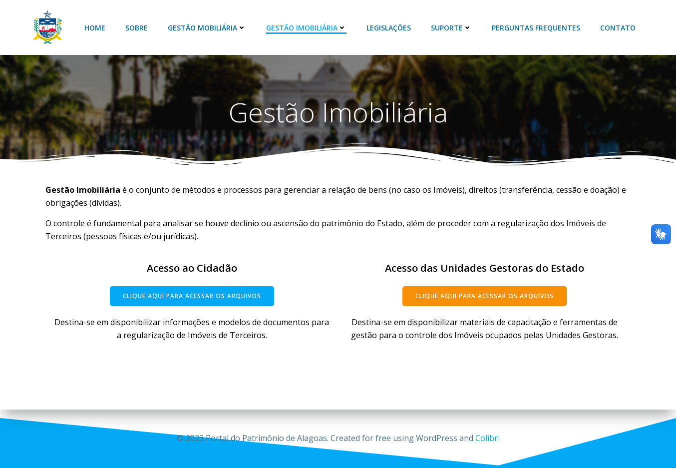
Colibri (487, 438)
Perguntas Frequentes (536, 27)
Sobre (136, 27)
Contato (618, 27)
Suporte (451, 27)
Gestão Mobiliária (207, 27)
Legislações (388, 27)
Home (94, 27)
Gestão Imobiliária (306, 27)
